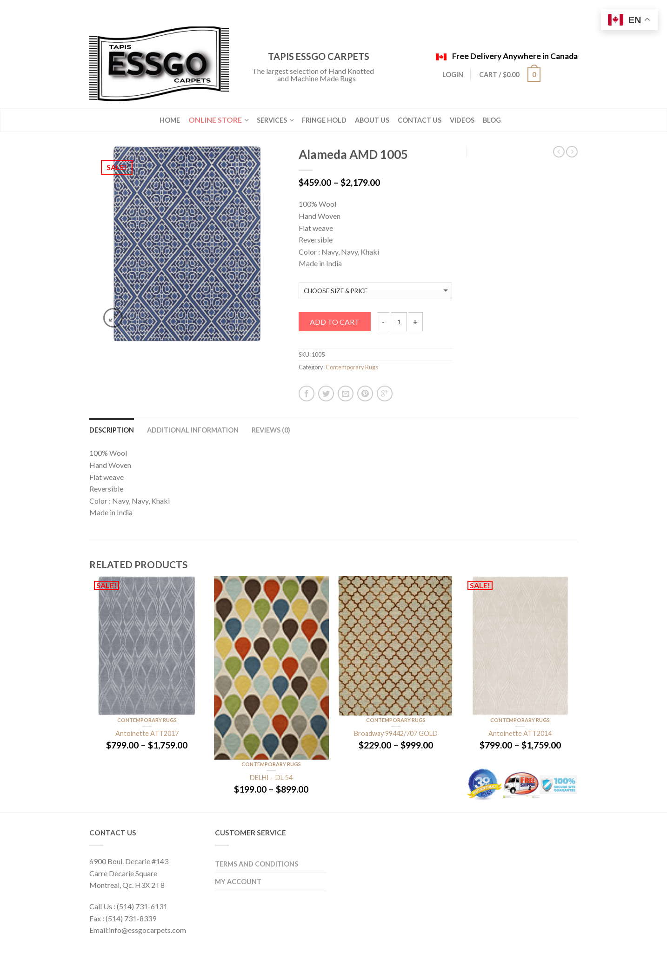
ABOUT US (372, 120)
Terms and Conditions (256, 864)
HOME (170, 120)
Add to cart (335, 321)
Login (452, 75)
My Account (238, 882)
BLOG (492, 120)
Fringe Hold (324, 120)
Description (111, 430)
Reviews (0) (271, 430)
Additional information (193, 430)
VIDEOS (462, 120)
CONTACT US (419, 120)
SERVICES (272, 120)
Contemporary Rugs (352, 367)
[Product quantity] (399, 321)
